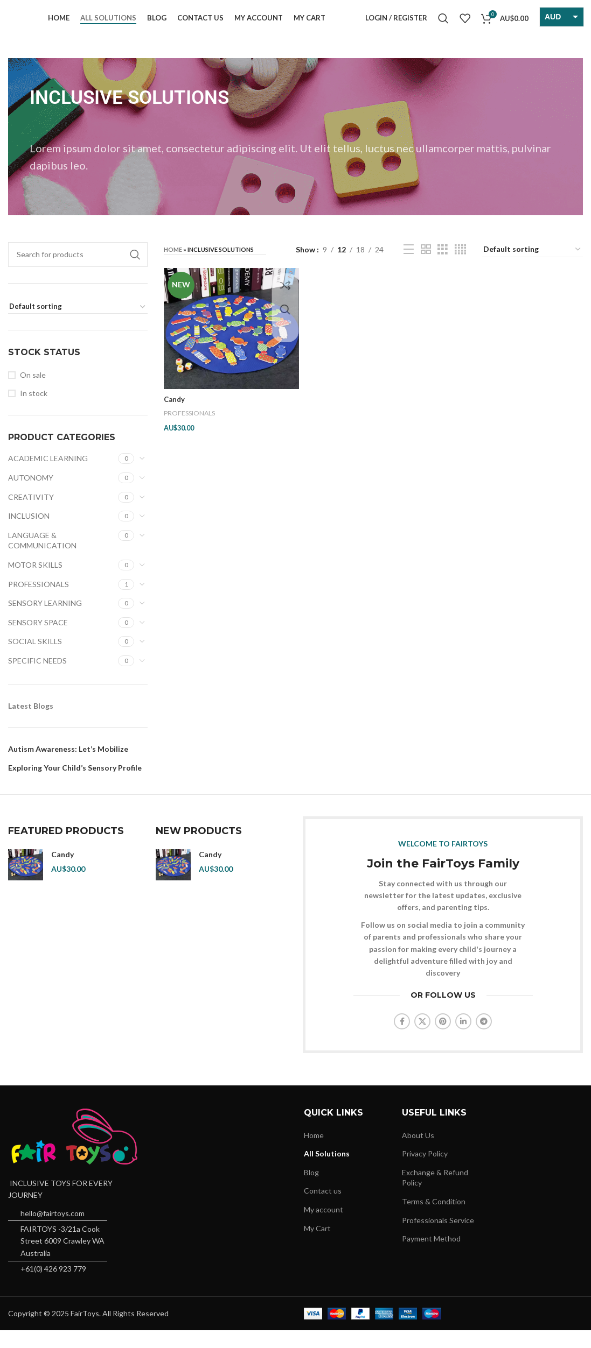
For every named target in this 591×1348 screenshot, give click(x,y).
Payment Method (431, 1255)
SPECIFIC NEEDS (37, 677)
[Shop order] (78, 324)
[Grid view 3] (442, 266)
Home (173, 266)
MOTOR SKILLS (35, 582)
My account (323, 1226)
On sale (33, 392)
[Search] (443, 27)
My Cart (317, 1245)
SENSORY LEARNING (45, 620)
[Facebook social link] (402, 1039)
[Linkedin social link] (463, 1039)
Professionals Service (438, 1237)
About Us (418, 1152)
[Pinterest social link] (443, 1039)
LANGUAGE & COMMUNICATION (42, 558)
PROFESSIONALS (38, 601)
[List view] (409, 266)
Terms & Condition (433, 1218)
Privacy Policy (425, 1170)
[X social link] (422, 1039)
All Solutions (327, 1170)
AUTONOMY (30, 494)
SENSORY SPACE (38, 639)
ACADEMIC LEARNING (48, 476)
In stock (33, 410)
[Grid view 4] (460, 266)
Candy (175, 414)
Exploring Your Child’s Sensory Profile (75, 784)
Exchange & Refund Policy (435, 1195)
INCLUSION (29, 533)
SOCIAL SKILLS (35, 659)
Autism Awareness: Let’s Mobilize (68, 766)
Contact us (323, 1208)
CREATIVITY (31, 514)
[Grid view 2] (426, 266)
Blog (311, 1189)
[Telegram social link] (484, 1039)
